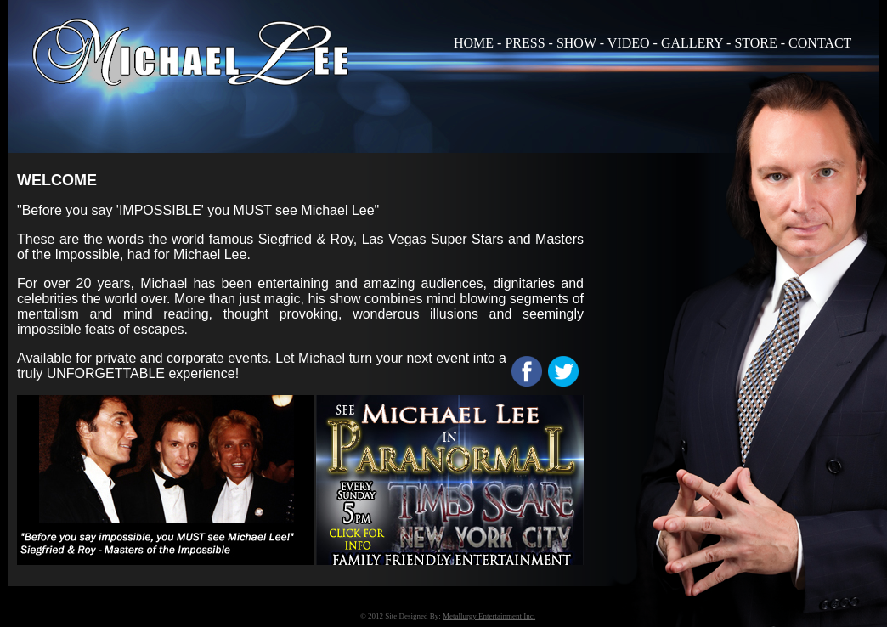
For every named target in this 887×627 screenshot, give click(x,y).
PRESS (525, 43)
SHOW (576, 43)
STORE (755, 43)
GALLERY (692, 43)
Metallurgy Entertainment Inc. (489, 616)
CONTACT (819, 43)
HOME (474, 43)
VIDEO (628, 43)
